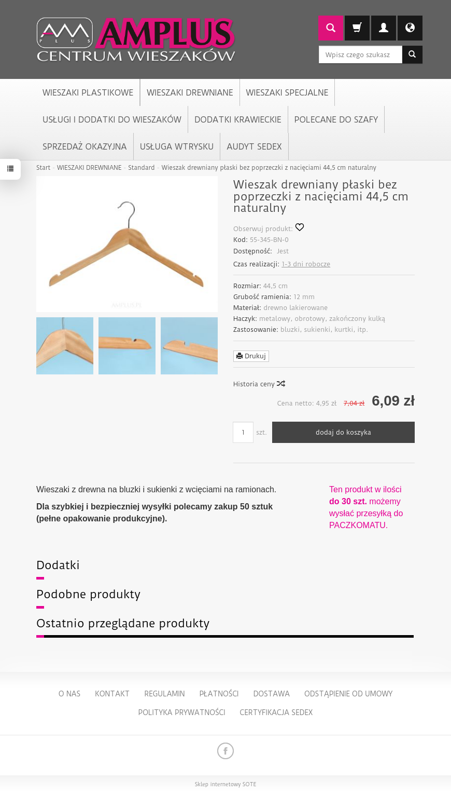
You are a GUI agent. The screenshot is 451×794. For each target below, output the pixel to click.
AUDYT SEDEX (254, 147)
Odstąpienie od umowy (348, 694)
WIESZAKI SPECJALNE (287, 93)
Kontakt (112, 694)
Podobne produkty (88, 594)
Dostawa (271, 694)
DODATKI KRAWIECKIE (237, 120)
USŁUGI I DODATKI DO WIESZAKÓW (112, 120)
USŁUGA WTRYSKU (177, 147)
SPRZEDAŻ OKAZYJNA (85, 147)
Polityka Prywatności (181, 712)
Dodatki (58, 565)
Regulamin (164, 694)
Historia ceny (258, 384)
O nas (69, 694)
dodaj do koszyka (343, 432)
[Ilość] (243, 432)
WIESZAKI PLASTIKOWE (88, 93)
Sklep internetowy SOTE (225, 785)
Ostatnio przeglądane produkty (123, 623)
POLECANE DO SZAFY (336, 120)
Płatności (218, 694)
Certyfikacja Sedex (276, 712)
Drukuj (251, 356)
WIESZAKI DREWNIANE (190, 93)
